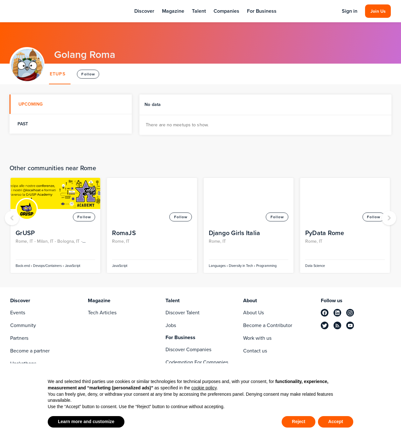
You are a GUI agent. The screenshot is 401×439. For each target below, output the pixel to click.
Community (23, 325)
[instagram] (350, 313)
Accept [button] (335, 421)
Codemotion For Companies (196, 362)
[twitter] (324, 325)
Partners (19, 338)
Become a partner (30, 350)
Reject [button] (298, 421)
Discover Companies (188, 349)
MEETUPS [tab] (94, 74)
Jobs (170, 325)
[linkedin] (337, 313)
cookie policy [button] (203, 387)
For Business (262, 11)
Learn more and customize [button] (86, 421)
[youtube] (350, 325)
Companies (226, 11)
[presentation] (12, 218)
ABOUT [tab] (63, 74)
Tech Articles (102, 312)
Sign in (349, 11)
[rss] (337, 325)
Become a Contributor (267, 325)
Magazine (173, 11)
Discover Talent (182, 312)
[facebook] (324, 313)
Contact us (255, 350)
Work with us (257, 338)
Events (17, 312)
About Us (253, 312)
